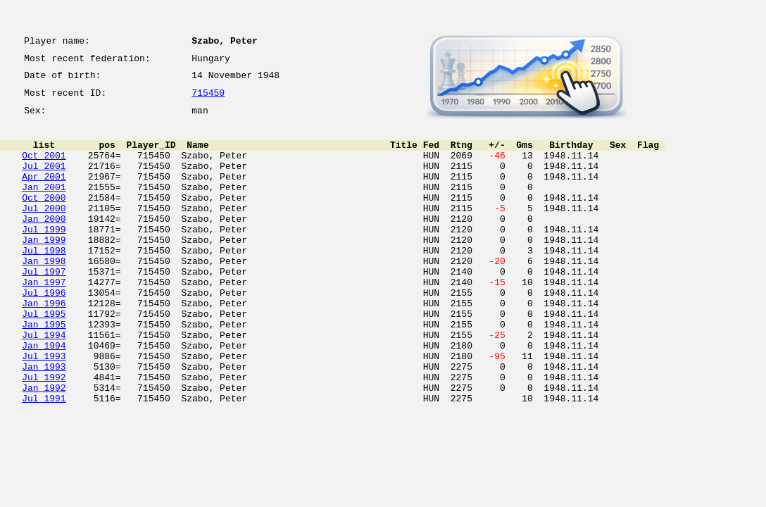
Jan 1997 (43, 319)
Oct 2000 (43, 218)
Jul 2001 (43, 180)
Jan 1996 (43, 345)
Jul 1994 (43, 383)
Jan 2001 (43, 205)
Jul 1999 (43, 256)
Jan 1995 (43, 370)
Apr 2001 (43, 193)
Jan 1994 (43, 395)
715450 (208, 100)
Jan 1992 (43, 446)
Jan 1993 (43, 421)
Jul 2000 (43, 231)
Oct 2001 (43, 167)
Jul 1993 (43, 408)
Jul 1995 (43, 357)
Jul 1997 (43, 307)
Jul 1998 (43, 281)
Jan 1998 (43, 294)
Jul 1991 (43, 459)
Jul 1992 (43, 433)
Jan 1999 (43, 269)
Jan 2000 (43, 243)
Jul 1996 (43, 332)
